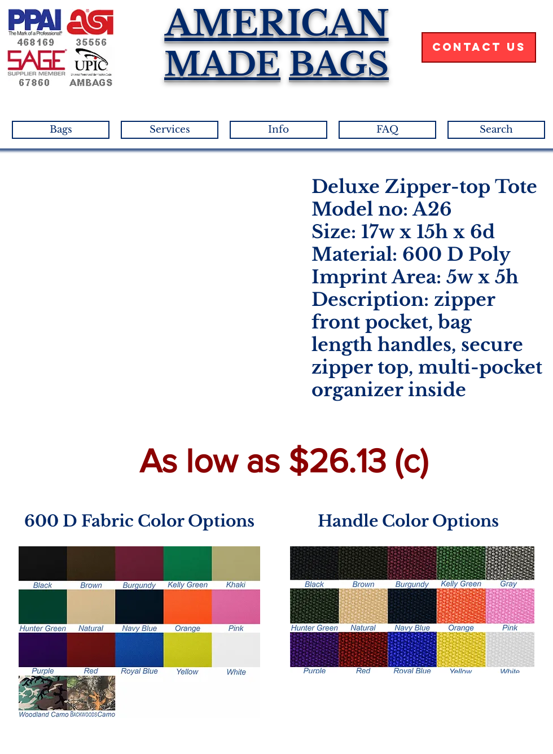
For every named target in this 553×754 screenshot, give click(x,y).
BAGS (339, 64)
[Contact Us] (479, 47)
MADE (222, 64)
